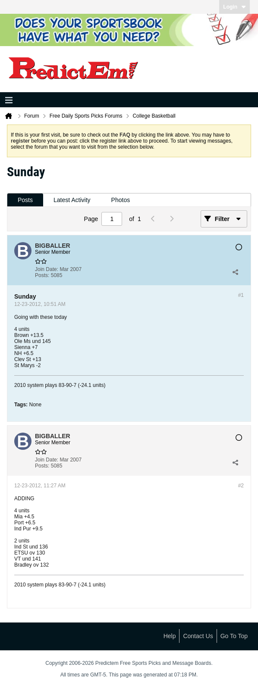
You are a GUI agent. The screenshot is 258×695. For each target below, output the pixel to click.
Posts (25, 199)
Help (170, 636)
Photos (120, 199)
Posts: (42, 275)
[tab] (25, 200)
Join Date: (46, 269)
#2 (241, 486)
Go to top (234, 636)
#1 (241, 295)
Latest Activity (72, 199)
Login (234, 7)
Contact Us (198, 636)
